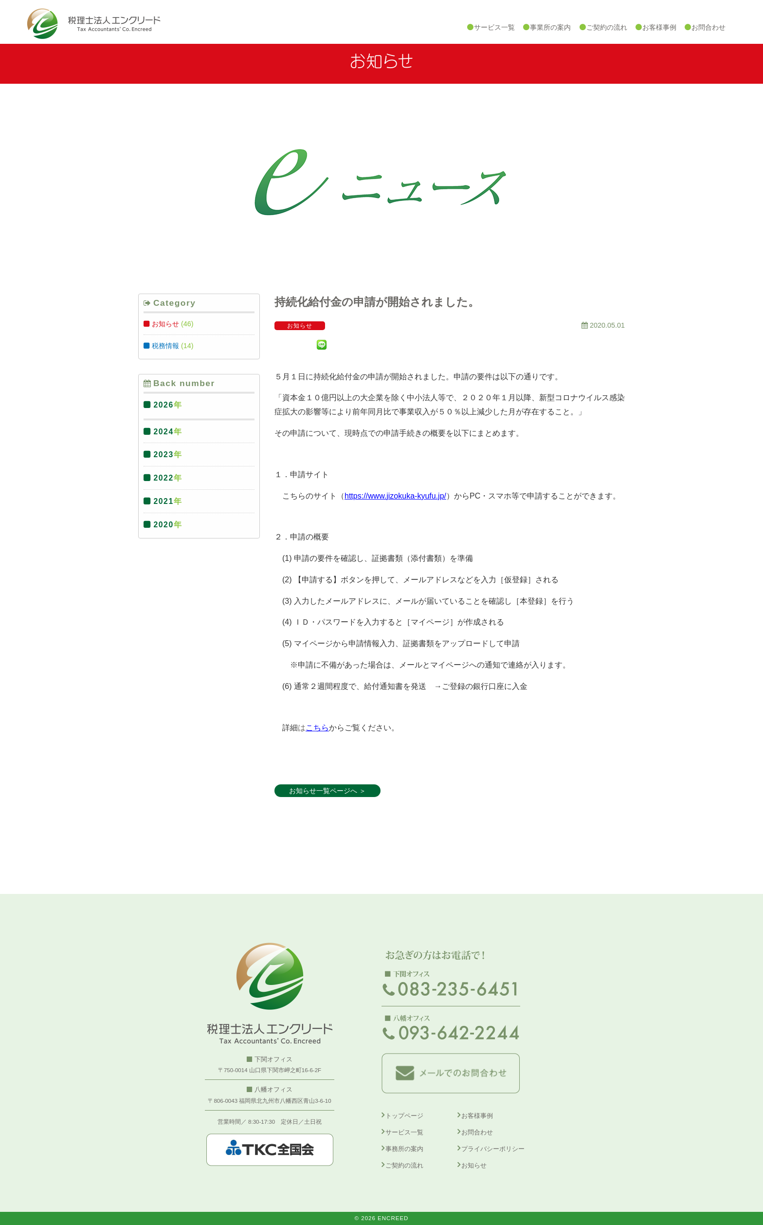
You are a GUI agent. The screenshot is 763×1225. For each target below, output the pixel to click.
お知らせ (165, 324)
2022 (164, 478)
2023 (164, 454)
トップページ (404, 1115)
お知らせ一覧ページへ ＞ (327, 791)
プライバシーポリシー (493, 1148)
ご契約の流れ (404, 1165)
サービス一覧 (404, 1132)
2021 (164, 501)
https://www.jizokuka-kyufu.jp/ (395, 496)
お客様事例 (477, 1115)
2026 (164, 405)
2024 (164, 431)
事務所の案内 (404, 1148)
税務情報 (165, 346)
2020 (164, 524)
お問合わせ (477, 1132)
